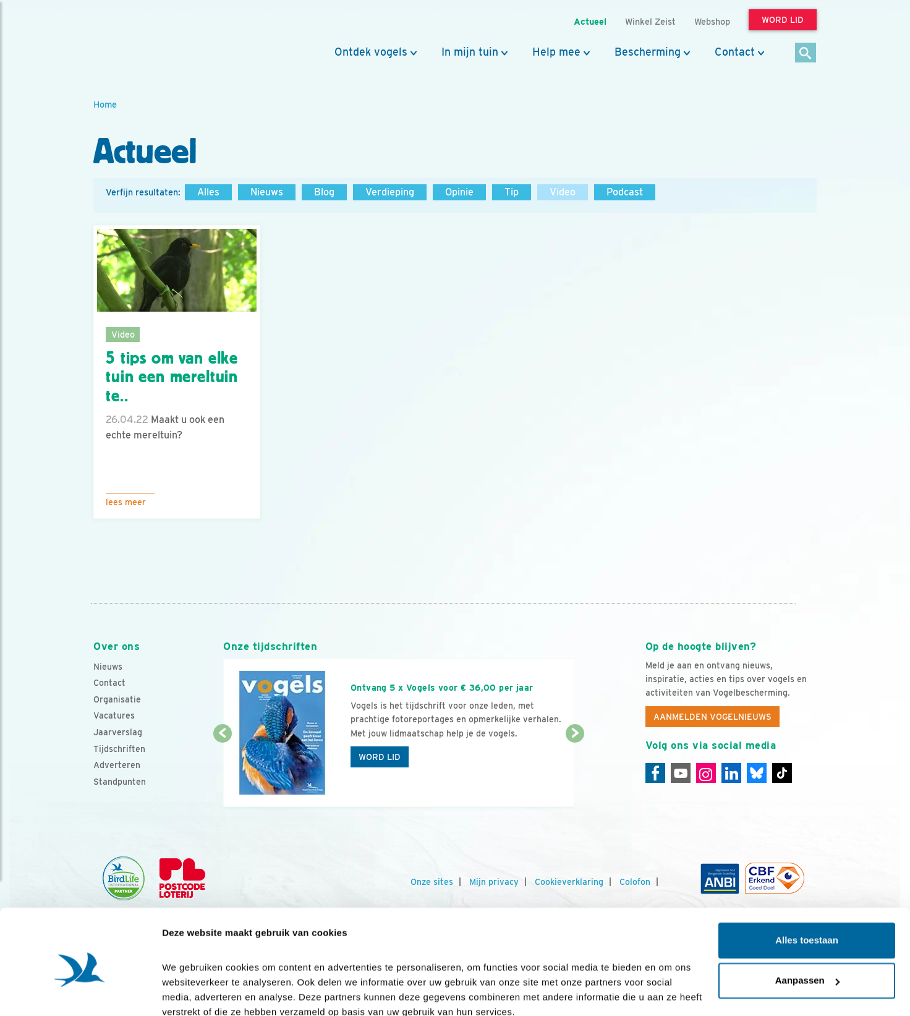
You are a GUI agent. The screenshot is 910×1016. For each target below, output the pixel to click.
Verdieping (389, 192)
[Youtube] (681, 773)
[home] (149, 39)
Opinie (459, 192)
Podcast (624, 192)
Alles (208, 192)
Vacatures (114, 715)
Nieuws (266, 192)
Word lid (380, 757)
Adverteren (116, 765)
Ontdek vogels (370, 52)
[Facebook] (655, 773)
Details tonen (191, 991)
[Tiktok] (782, 773)
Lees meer (126, 502)
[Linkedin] (731, 773)
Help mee (556, 52)
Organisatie (117, 699)
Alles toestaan (806, 886)
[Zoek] (806, 53)
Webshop (712, 21)
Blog (324, 192)
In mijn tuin (469, 52)
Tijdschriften (119, 749)
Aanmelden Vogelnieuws (712, 717)
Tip (511, 192)
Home (105, 104)
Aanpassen (807, 926)
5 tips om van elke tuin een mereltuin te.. (172, 377)
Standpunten (119, 782)
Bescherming (647, 52)
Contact (735, 52)
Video (563, 192)
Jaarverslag (117, 732)
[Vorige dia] (222, 771)
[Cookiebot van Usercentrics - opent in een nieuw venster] (80, 992)
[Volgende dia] (574, 771)
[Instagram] (706, 773)
